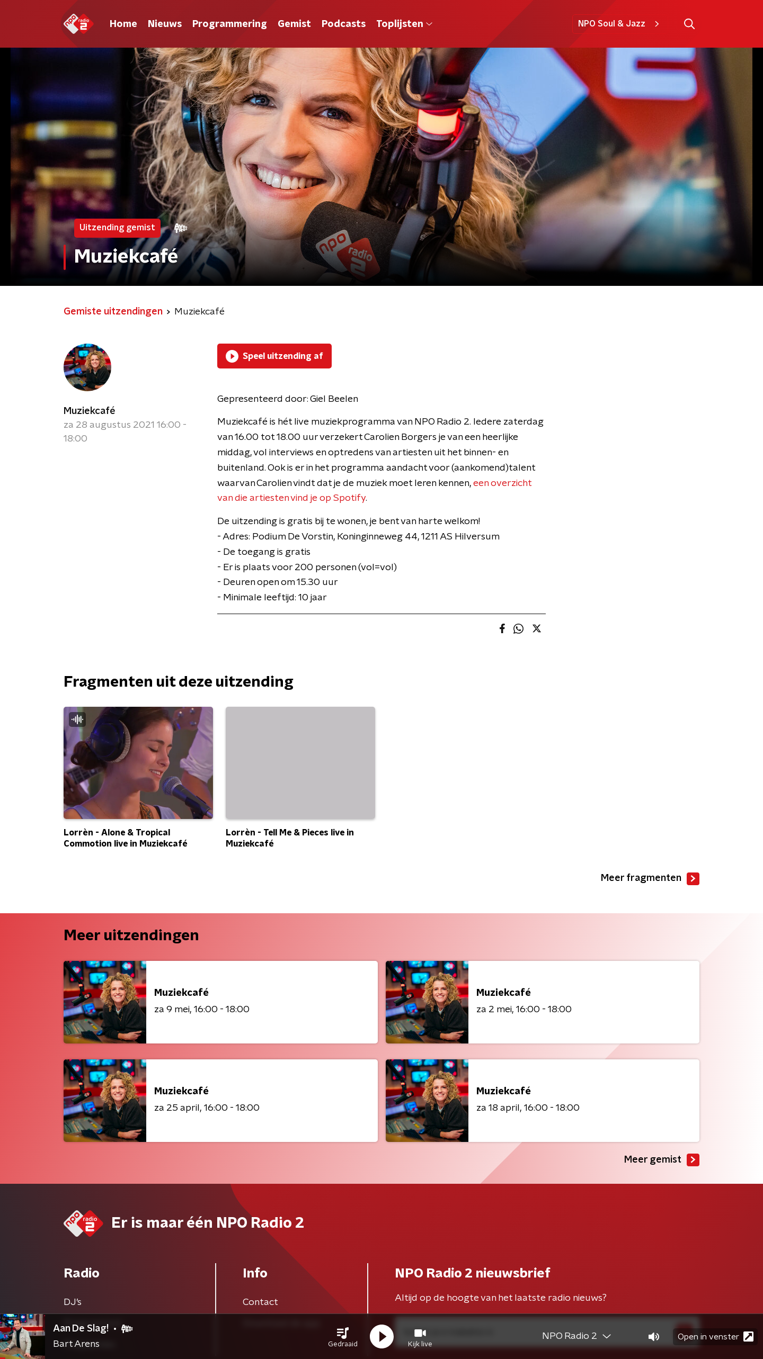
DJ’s (73, 1302)
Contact (260, 1302)
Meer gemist (661, 1160)
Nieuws (165, 24)
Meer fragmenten (650, 878)
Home (123, 24)
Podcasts (344, 24)
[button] (343, 1337)
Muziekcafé (90, 411)
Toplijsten (404, 24)
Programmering (229, 24)
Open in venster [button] (715, 1336)
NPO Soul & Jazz (620, 24)
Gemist (294, 24)
